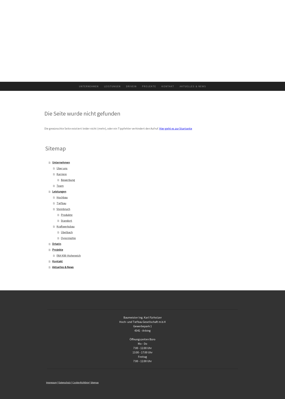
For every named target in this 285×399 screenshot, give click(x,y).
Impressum (51, 382)
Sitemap (95, 382)
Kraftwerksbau (66, 226)
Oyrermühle (68, 238)
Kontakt (168, 86)
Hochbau (62, 197)
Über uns (62, 168)
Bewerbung (68, 180)
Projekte (149, 86)
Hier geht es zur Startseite (175, 128)
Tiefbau (61, 203)
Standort (66, 220)
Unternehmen (89, 86)
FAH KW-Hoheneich (69, 255)
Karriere (62, 174)
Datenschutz (65, 382)
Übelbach (67, 232)
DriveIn (131, 86)
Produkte (67, 215)
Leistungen (112, 86)
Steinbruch (63, 209)
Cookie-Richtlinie (80, 382)
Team (60, 186)
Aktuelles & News (193, 86)
